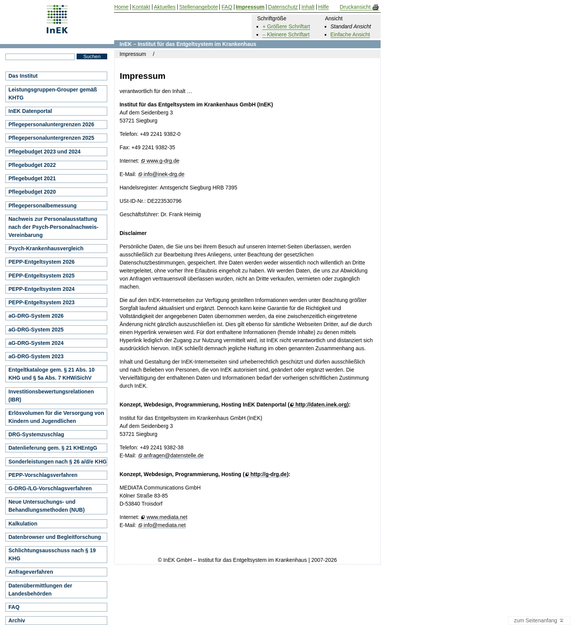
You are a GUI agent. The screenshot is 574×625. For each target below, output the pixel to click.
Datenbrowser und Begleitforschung (54, 537)
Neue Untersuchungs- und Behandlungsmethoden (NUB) (46, 506)
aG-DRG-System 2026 (36, 316)
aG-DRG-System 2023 (36, 356)
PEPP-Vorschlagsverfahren (42, 475)
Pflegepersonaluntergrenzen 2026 (51, 124)
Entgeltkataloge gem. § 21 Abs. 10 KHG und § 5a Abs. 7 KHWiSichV (51, 374)
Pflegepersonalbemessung (42, 205)
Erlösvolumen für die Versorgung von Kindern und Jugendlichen (56, 417)
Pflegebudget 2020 (32, 192)
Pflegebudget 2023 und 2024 (44, 151)
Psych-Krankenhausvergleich (45, 248)
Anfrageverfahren (30, 572)
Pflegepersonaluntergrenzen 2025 (51, 138)
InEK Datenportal (30, 111)
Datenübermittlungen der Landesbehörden (40, 590)
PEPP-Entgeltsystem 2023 (41, 302)
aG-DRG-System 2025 (36, 329)
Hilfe (323, 7)
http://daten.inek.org (321, 405)
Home (121, 7)
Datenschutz (283, 7)
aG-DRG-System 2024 (36, 343)
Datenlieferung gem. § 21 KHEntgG (52, 448)
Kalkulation (22, 524)
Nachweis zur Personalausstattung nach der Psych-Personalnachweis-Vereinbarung (53, 227)
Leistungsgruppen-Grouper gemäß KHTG (52, 93)
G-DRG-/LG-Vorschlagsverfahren (50, 488)
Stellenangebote (198, 7)
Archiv (16, 620)
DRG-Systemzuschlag (36, 434)
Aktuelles (165, 7)
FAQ (14, 607)
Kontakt (141, 7)
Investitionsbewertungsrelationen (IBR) (51, 395)
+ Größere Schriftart (286, 26)
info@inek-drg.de (164, 174)
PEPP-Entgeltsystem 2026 (41, 262)
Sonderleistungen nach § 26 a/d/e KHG (57, 462)
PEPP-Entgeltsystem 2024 (41, 289)
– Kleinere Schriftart (285, 34)
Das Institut (23, 76)
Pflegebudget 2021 (32, 178)
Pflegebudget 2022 (32, 165)
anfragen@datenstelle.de (174, 456)
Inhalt (307, 7)
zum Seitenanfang (539, 621)
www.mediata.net (167, 517)
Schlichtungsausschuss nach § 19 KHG (52, 554)
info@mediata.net (165, 525)
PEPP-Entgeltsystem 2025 (41, 276)
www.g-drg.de (163, 161)
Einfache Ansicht (350, 34)
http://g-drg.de (268, 474)
